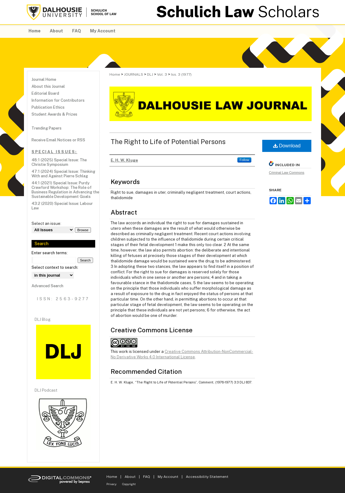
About (130, 477)
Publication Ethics (48, 107)
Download (287, 145)
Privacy (111, 484)
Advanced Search (47, 286)
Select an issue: (46, 223)
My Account (168, 477)
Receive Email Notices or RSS (58, 140)
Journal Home (44, 79)
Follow (244, 160)
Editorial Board (45, 93)
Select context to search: (55, 267)
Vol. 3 (162, 74)
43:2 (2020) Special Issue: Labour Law (62, 205)
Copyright (129, 484)
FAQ (146, 477)
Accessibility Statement (207, 477)
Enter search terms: (50, 253)
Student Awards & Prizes (54, 114)
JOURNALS (133, 74)
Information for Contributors (58, 100)
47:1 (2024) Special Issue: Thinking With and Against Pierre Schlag (63, 173)
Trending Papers (47, 128)
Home (114, 74)
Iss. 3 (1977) (181, 74)
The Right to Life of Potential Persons (168, 142)
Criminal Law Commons (286, 172)
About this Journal (48, 86)
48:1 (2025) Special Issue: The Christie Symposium (59, 162)
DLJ (150, 74)
